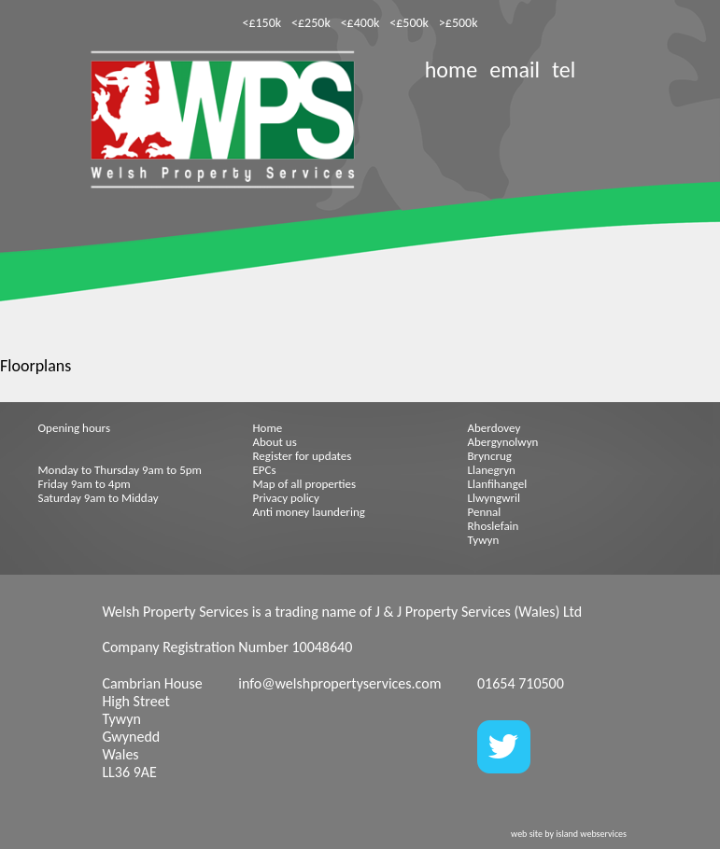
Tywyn (484, 540)
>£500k (458, 23)
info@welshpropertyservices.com (339, 683)
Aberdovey (494, 428)
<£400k (360, 23)
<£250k (311, 23)
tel (563, 69)
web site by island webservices (569, 834)
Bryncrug (490, 456)
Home (268, 428)
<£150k (261, 23)
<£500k (409, 23)
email (514, 69)
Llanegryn (491, 470)
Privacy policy (286, 498)
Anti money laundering (309, 512)
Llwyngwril (494, 498)
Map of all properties (305, 484)
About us (275, 442)
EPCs (264, 470)
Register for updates (302, 456)
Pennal (484, 512)
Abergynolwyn (503, 442)
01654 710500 (520, 683)
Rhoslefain (493, 526)
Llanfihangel (498, 484)
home (451, 69)
